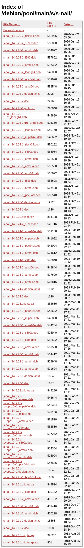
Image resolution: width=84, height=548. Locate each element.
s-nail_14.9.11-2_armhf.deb (20, 513)
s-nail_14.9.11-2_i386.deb (19, 491)
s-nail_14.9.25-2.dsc (16, 101)
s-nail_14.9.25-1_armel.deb (20, 187)
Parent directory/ (13, 30)
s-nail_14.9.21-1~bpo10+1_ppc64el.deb (19, 463)
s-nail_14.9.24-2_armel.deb (20, 274)
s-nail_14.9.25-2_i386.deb (19, 57)
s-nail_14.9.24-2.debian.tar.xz (21, 289)
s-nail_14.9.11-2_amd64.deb (21, 499)
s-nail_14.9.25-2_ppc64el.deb (22, 79)
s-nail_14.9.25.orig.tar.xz (18, 216)
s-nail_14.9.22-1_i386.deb (19, 339)
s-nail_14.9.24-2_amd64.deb (21, 267)
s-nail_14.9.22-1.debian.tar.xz (21, 376)
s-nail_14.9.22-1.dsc (16, 383)
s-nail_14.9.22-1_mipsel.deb (21, 318)
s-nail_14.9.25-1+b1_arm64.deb (23, 122)
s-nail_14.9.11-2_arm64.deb (21, 506)
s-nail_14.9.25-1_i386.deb (19, 180)
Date (67, 24)
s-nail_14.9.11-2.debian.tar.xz (21, 520)
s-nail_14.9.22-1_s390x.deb (20, 332)
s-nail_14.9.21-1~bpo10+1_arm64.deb (18, 448)
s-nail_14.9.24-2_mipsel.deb (21, 238)
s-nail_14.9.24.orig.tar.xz (18, 303)
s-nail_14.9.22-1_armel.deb (20, 368)
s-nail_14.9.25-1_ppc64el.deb (22, 195)
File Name (10, 24)
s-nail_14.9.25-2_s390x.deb (20, 43)
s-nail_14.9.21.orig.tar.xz (18, 484)
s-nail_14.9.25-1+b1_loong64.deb (15, 115)
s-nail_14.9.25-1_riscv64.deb (21, 144)
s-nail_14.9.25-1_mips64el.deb (22, 137)
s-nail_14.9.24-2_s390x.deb (20, 224)
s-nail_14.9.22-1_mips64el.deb (22, 325)
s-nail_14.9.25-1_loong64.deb (22, 129)
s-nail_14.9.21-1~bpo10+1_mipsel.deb (18, 398)
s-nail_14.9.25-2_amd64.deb (21, 86)
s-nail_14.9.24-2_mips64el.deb (22, 231)
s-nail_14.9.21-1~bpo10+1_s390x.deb (17, 441)
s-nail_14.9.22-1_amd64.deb (21, 347)
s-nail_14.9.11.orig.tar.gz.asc (21, 542)
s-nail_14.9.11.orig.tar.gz (18, 535)
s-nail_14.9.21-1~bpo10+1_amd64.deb (18, 419)
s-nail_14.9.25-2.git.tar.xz (19, 108)
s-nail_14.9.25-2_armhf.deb (20, 50)
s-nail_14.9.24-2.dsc (16, 296)
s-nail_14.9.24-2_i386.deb (19, 260)
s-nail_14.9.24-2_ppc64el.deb (22, 245)
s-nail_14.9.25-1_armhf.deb (20, 158)
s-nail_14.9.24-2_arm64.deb (21, 281)
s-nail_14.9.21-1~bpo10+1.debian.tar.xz (18, 470)
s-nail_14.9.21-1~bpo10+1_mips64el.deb (19, 405)
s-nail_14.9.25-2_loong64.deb (22, 72)
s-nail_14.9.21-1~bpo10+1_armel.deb (17, 434)
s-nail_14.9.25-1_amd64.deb (21, 166)
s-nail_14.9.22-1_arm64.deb (21, 354)
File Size (50, 24)
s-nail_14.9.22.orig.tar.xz (18, 390)
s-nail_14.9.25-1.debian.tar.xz (21, 202)
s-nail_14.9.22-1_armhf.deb (20, 361)
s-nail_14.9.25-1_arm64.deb (21, 173)
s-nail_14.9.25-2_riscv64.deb (21, 35)
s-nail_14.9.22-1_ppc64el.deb (22, 310)
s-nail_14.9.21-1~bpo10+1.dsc (22, 477)
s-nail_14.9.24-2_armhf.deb (20, 252)
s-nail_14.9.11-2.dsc (16, 528)
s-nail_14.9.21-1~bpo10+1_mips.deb (17, 412)
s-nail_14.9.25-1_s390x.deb (20, 151)
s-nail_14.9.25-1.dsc (16, 209)
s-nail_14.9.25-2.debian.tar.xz (21, 93)
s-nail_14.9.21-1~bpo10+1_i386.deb (16, 427)
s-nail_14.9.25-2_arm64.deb (21, 64)
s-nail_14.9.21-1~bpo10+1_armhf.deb (17, 456)
